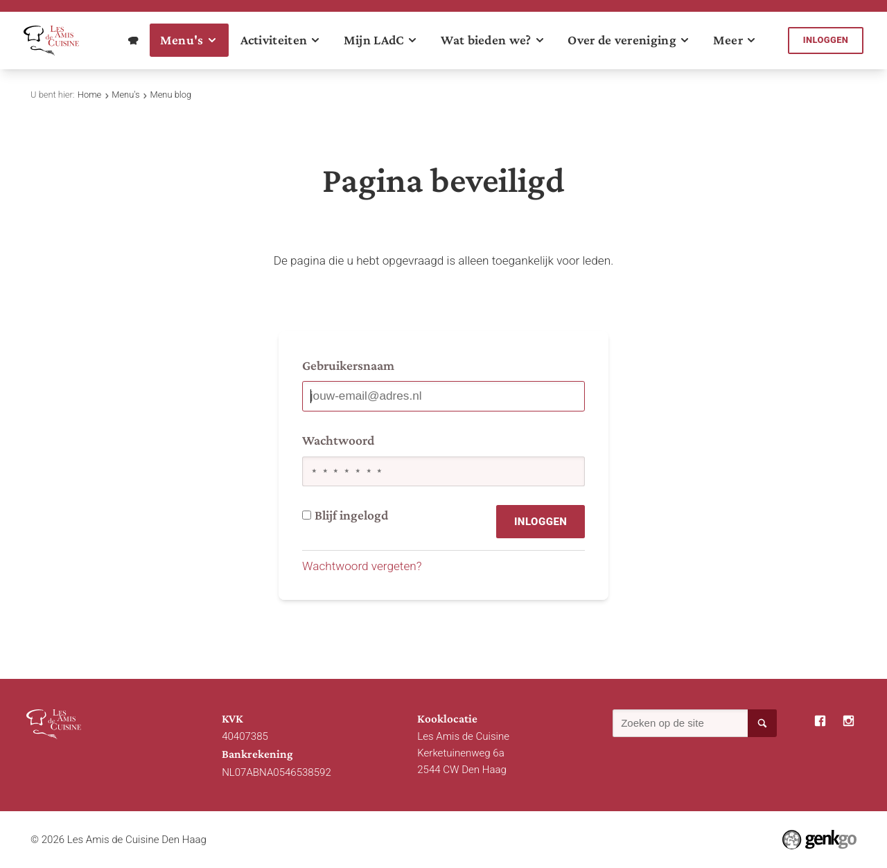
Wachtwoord (338, 440)
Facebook (820, 721)
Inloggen (826, 40)
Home (89, 94)
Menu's (125, 94)
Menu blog (171, 94)
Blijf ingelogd (345, 515)
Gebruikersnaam (348, 365)
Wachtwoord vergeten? (362, 566)
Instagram (849, 721)
